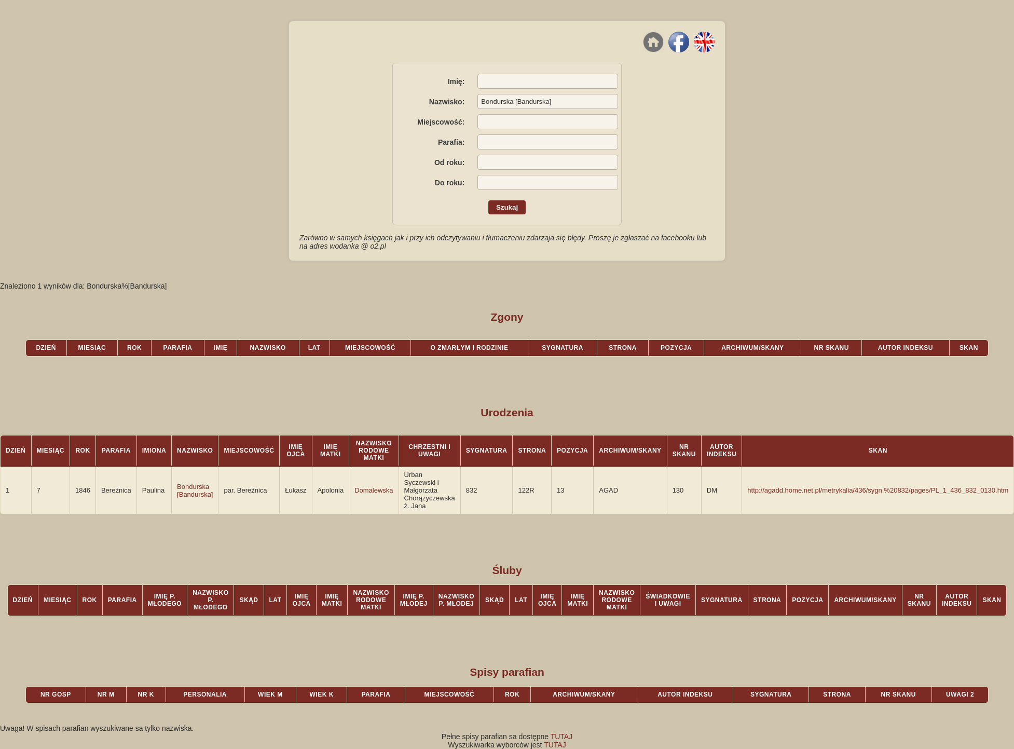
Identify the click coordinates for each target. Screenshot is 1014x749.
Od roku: (449, 162)
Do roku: (450, 183)
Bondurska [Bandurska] (195, 490)
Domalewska (373, 490)
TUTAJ (562, 736)
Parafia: (451, 142)
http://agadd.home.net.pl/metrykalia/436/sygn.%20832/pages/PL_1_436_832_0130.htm (877, 490)
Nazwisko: (446, 102)
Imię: (456, 81)
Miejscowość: (440, 122)
